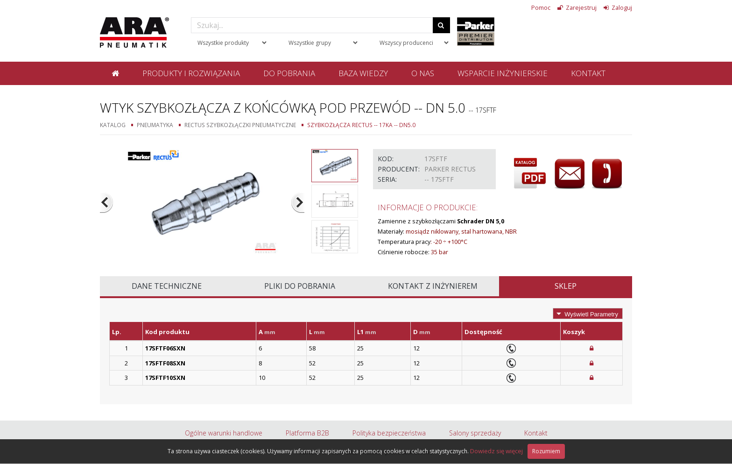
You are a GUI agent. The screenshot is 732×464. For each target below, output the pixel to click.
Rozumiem (546, 451)
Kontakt (588, 73)
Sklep (566, 286)
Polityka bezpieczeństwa (389, 432)
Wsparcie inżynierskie (503, 73)
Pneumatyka (155, 124)
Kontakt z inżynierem (433, 286)
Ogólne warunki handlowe (223, 432)
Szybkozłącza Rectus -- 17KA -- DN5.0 (361, 124)
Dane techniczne (167, 286)
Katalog (113, 124)
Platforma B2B (307, 432)
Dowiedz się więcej (496, 451)
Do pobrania (289, 73)
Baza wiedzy (363, 73)
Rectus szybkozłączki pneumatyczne (240, 124)
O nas (422, 73)
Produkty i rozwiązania (191, 73)
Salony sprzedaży (475, 432)
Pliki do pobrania (299, 286)
